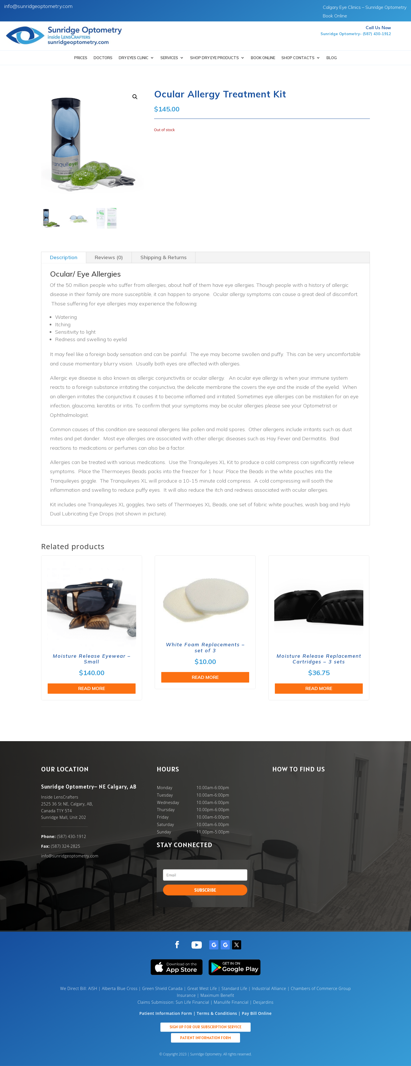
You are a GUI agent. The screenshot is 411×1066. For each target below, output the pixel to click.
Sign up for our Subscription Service (205, 1026)
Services (169, 58)
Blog (332, 58)
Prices (80, 58)
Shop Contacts (298, 58)
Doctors (103, 58)
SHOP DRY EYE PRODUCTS (214, 58)
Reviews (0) (109, 257)
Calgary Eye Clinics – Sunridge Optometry (364, 7)
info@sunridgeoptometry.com (38, 6)
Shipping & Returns (163, 257)
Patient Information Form (205, 1037)
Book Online (335, 16)
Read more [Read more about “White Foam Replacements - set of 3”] (205, 677)
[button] (135, 97)
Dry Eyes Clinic (133, 58)
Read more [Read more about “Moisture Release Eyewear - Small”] (91, 688)
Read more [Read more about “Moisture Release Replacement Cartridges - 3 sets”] (318, 688)
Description (63, 257)
